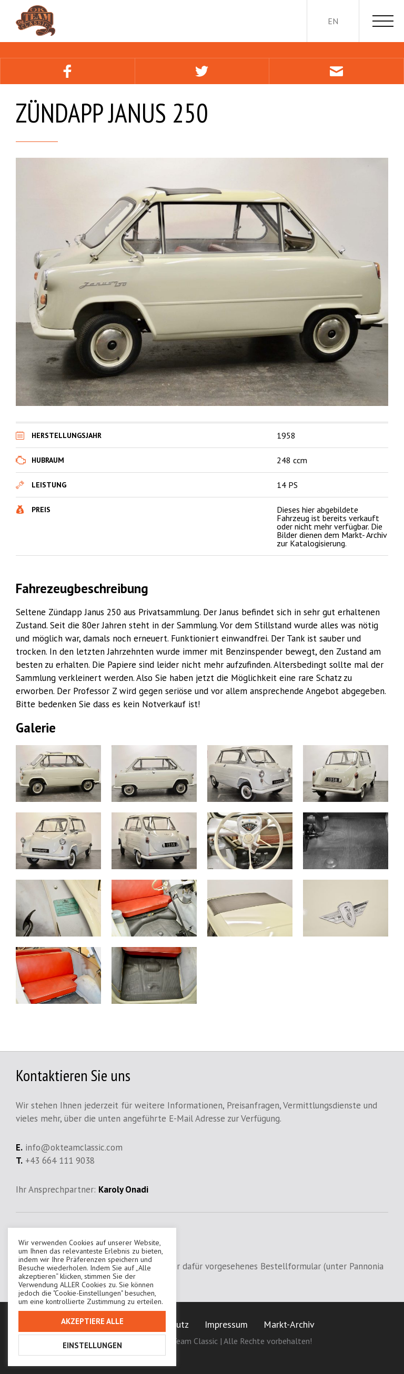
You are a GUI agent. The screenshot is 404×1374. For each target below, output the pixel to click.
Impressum (226, 1324)
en (333, 21)
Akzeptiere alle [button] (92, 1321)
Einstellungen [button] (92, 1345)
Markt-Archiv (289, 1324)
